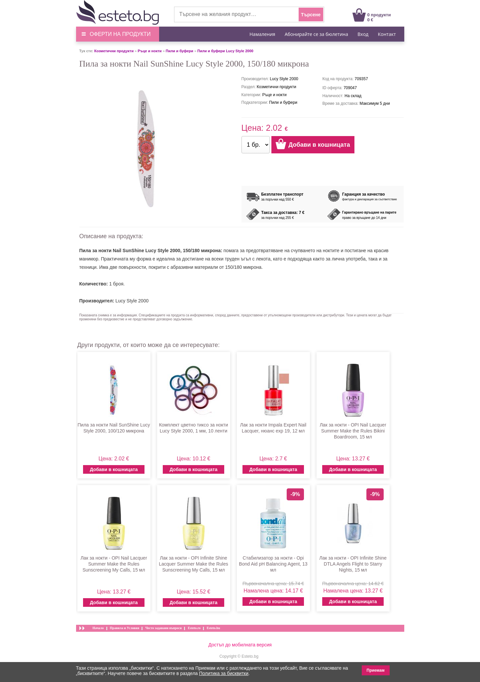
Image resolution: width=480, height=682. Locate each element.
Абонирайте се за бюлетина (316, 34)
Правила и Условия (125, 628)
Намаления (262, 34)
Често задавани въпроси (163, 628)
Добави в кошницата (114, 469)
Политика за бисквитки (223, 673)
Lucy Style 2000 (132, 300)
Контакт (387, 34)
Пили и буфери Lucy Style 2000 (225, 51)
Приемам (376, 670)
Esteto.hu (213, 628)
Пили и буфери (179, 51)
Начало (98, 628)
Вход (362, 34)
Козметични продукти (114, 51)
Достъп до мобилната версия (240, 644)
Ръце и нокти (149, 51)
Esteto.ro (194, 628)
